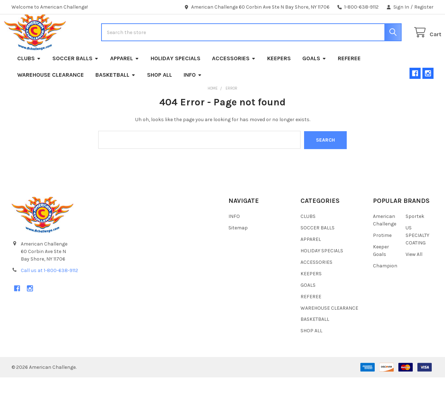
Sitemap (238, 250)
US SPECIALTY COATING (417, 257)
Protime (382, 257)
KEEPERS (279, 81)
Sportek (415, 238)
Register (424, 7)
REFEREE (349, 81)
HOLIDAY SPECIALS (175, 81)
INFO (193, 97)
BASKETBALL (115, 97)
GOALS (314, 81)
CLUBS (29, 81)
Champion (385, 288)
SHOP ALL (159, 97)
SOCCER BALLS (75, 81)
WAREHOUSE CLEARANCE (50, 97)
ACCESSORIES (234, 81)
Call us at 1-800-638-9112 (49, 293)
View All (414, 276)
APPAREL (124, 81)
